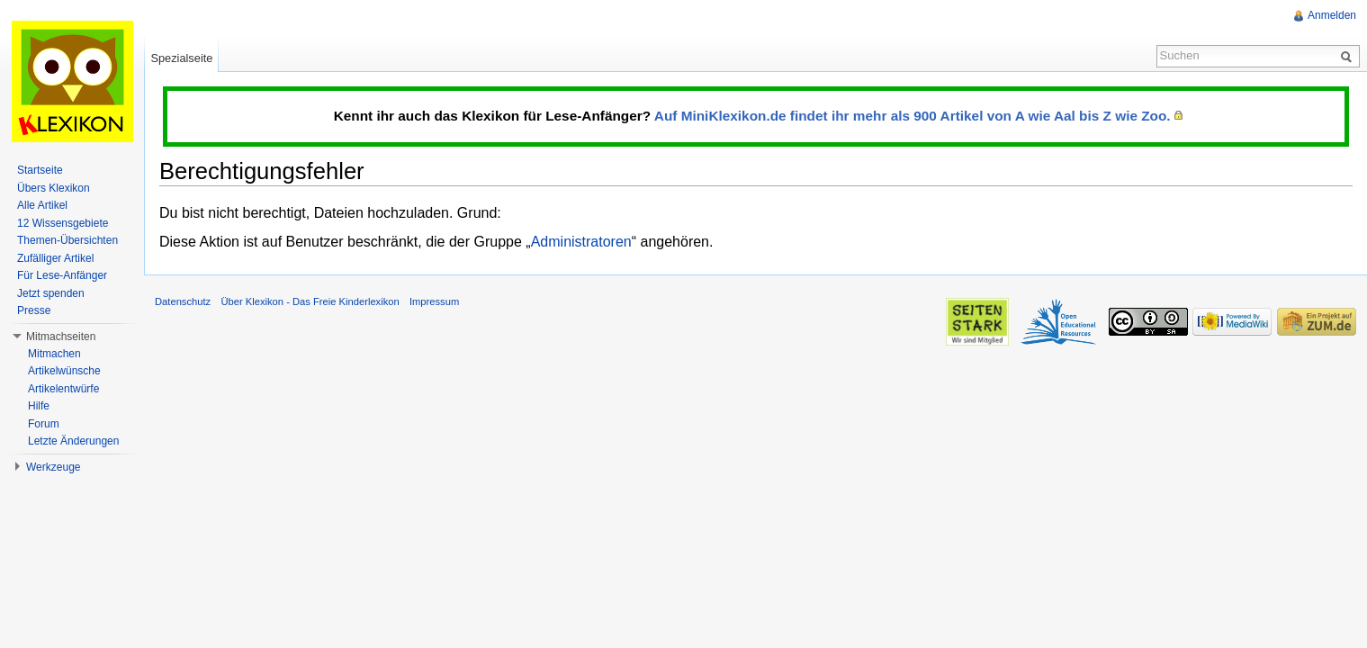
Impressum (434, 301)
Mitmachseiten (60, 336)
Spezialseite (181, 58)
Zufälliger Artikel (55, 258)
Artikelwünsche (64, 370)
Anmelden (1332, 15)
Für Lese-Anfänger (62, 275)
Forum (43, 424)
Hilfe (38, 406)
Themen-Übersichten (67, 240)
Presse (33, 310)
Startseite (40, 170)
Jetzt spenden (51, 293)
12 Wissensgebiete (62, 223)
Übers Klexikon (53, 188)
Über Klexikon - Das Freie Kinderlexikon (309, 301)
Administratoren (581, 241)
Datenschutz (183, 301)
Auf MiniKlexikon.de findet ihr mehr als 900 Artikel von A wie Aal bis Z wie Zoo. (912, 115)
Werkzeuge (53, 467)
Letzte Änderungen (73, 441)
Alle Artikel (42, 205)
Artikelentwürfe (63, 388)
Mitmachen (54, 353)
